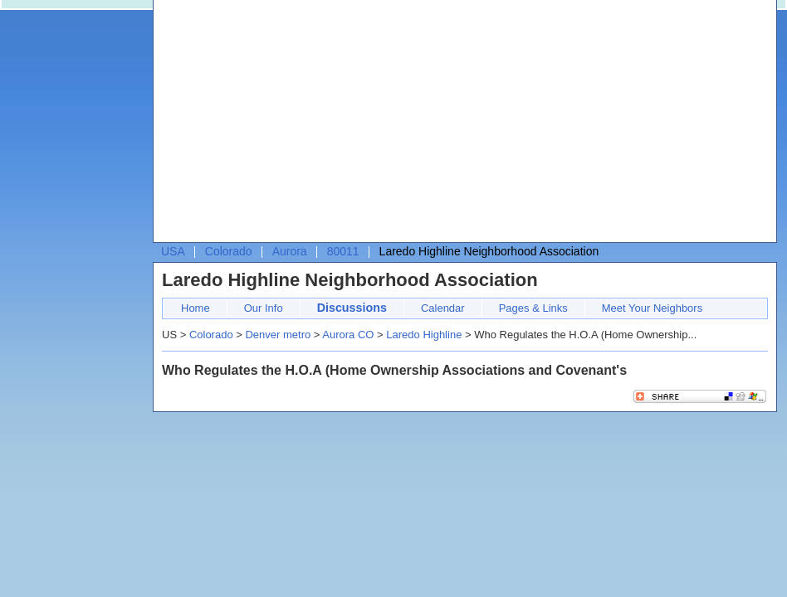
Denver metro (277, 334)
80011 (343, 251)
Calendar (443, 308)
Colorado (228, 251)
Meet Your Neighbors (652, 308)
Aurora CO (348, 334)
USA (173, 251)
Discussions (352, 307)
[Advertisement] (410, 125)
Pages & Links (533, 308)
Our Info (263, 308)
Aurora (289, 251)
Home (195, 308)
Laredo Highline (424, 334)
